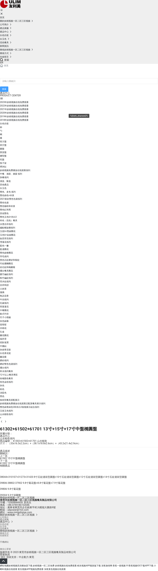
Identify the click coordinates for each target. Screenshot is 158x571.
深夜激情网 (106, 565)
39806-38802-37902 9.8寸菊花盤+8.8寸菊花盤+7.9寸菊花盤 (32, 482)
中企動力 (24, 557)
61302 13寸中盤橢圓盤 (12, 463)
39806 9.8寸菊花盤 (10, 488)
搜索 (4, 59)
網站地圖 (4, 565)
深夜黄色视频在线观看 (55, 569)
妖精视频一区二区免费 (43, 565)
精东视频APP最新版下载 (89, 565)
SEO (2, 557)
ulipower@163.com (18, 509)
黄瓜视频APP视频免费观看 (31, 569)
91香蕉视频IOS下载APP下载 (139, 565)
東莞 (31, 557)
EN (1, 62)
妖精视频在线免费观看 (66, 565)
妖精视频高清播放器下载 (20, 565)
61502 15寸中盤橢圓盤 (12, 458)
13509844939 (15, 502)
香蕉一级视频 (119, 565)
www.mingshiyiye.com (19, 512)
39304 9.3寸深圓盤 (10, 495)
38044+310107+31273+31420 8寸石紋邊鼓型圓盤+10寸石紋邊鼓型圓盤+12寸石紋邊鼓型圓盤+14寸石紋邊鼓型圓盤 (63, 476)
